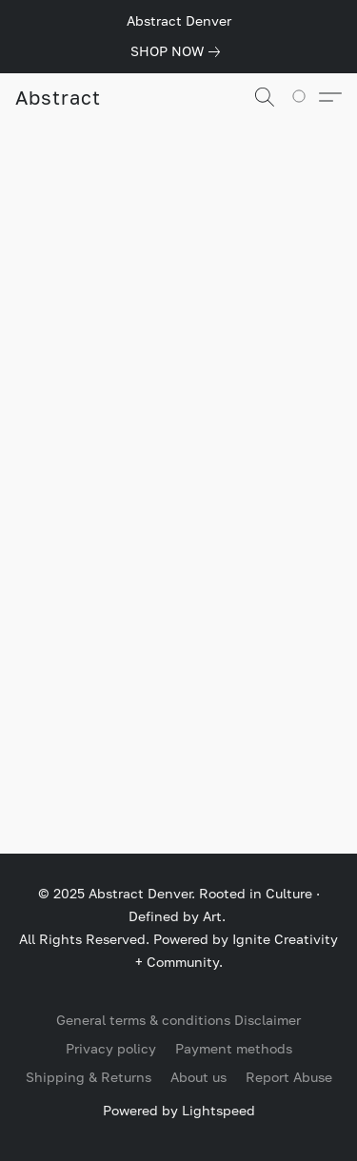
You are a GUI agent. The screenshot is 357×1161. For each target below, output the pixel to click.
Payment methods (233, 1048)
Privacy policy (111, 1048)
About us (198, 1077)
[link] (179, 51)
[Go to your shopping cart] (304, 97)
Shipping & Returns (88, 1077)
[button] (57, 97)
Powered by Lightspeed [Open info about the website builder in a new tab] (179, 1110)
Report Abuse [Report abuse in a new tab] (289, 1077)
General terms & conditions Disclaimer (178, 1020)
